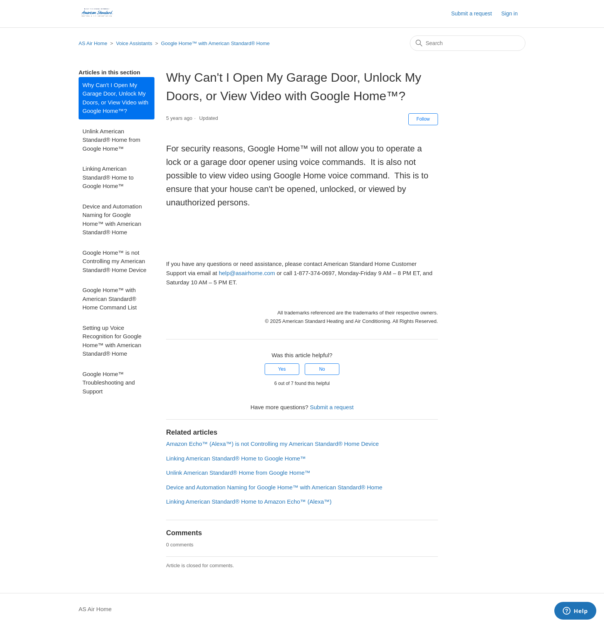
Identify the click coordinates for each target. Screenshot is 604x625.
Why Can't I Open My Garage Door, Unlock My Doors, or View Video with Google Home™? (115, 98)
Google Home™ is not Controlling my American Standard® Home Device (114, 261)
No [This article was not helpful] (322, 369)
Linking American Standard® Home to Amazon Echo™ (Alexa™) (249, 501)
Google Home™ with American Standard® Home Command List (109, 299)
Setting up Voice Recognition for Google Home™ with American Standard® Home (111, 340)
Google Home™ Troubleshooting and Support (108, 383)
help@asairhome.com (247, 273)
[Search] (467, 43)
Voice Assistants (134, 43)
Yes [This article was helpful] (282, 369)
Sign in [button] (509, 13)
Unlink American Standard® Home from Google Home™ (111, 140)
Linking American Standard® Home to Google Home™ (108, 177)
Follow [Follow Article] (423, 119)
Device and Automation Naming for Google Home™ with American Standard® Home (112, 219)
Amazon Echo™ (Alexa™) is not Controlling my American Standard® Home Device (272, 443)
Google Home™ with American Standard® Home (215, 43)
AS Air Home (93, 43)
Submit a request (471, 13)
